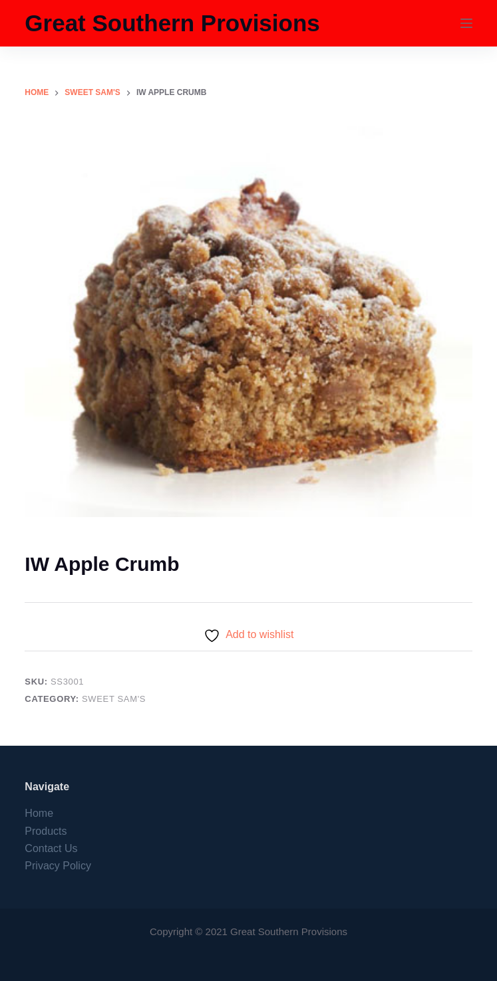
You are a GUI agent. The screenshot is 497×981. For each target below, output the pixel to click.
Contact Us (51, 848)
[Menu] (466, 23)
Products (46, 831)
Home (39, 813)
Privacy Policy (58, 865)
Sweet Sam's (114, 699)
